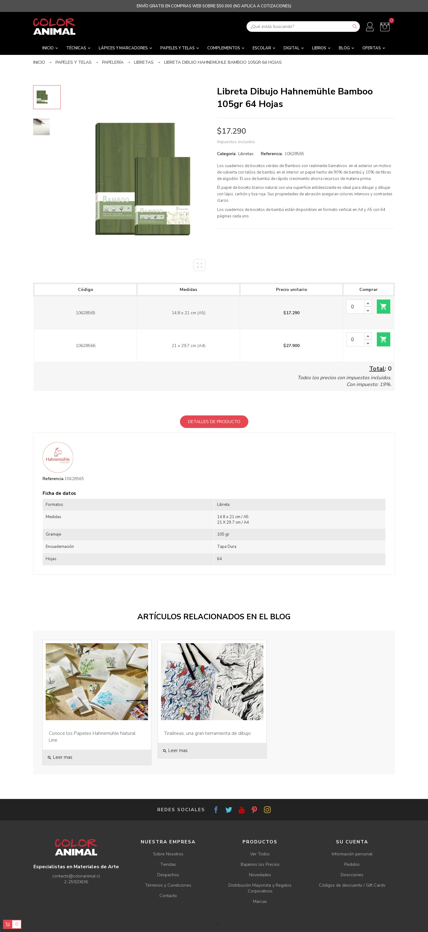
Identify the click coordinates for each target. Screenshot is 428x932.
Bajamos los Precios (260, 864)
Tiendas (168, 864)
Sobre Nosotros (168, 854)
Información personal (352, 854)
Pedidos (352, 864)
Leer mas (59, 757)
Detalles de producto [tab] (214, 422)
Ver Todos (260, 854)
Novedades (260, 875)
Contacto (168, 896)
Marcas (260, 901)
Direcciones (352, 875)
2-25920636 (76, 882)
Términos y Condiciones (168, 885)
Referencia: (272, 154)
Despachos (168, 875)
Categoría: (226, 154)
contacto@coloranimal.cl (76, 876)
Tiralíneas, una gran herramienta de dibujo (207, 733)
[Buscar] (303, 26)
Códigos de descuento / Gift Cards (352, 885)
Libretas (246, 154)
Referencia (53, 479)
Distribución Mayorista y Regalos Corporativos (260, 888)
